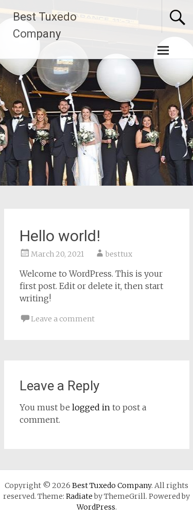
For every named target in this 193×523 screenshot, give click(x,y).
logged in (91, 407)
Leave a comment (63, 318)
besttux (119, 254)
